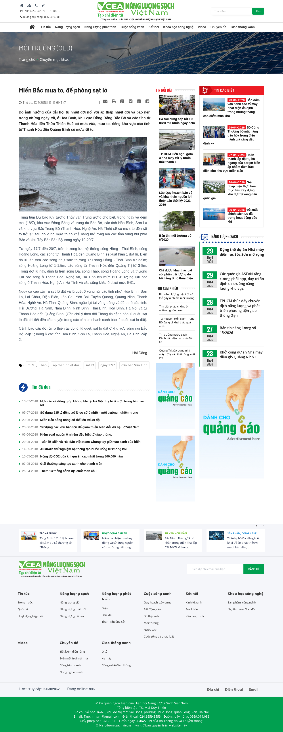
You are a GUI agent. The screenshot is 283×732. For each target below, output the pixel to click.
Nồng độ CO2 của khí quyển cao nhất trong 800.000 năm (81, 456)
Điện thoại (234, 689)
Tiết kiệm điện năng (72, 651)
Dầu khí (106, 615)
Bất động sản (152, 609)
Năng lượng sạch (67, 27)
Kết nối (154, 27)
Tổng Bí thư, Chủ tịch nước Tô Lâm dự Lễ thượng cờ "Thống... (57, 542)
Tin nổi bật (164, 90)
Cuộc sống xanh (132, 27)
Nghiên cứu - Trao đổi (241, 609)
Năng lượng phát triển (100, 27)
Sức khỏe (192, 609)
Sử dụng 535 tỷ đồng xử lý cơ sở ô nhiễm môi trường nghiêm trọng (89, 412)
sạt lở (90, 365)
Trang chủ (27, 59)
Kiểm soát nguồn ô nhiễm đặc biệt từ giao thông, (76, 434)
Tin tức (46, 27)
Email (253, 689)
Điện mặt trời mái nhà (74, 658)
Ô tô (104, 651)
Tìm (258, 11)
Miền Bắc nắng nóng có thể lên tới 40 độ (69, 420)
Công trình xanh (70, 665)
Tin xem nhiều (168, 288)
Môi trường (151, 623)
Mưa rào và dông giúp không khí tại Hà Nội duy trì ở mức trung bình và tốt (92, 403)
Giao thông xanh (243, 27)
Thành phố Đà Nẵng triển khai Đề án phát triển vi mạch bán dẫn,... (243, 542)
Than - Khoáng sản (114, 622)
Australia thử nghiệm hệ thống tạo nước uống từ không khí (83, 449)
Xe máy (106, 658)
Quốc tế (23, 609)
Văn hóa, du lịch (196, 616)
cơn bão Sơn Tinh (134, 365)
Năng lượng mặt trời (73, 609)
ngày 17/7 (107, 365)
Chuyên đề (218, 27)
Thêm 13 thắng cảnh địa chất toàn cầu (68, 471)
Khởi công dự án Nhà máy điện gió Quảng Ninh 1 (241, 354)
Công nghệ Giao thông (116, 665)
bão (43, 365)
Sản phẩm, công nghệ (241, 533)
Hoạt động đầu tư (114, 533)
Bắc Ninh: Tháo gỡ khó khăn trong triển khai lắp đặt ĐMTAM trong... (181, 542)
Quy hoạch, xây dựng (157, 602)
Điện (105, 608)
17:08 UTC (54, 11)
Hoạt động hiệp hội (30, 616)
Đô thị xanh (151, 616)
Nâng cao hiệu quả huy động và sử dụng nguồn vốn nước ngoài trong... (118, 542)
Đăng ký (254, 569)
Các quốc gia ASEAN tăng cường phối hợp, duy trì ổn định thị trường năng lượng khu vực (242, 281)
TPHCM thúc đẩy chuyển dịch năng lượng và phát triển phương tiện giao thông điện (240, 308)
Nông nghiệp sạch (71, 672)
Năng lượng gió (70, 602)
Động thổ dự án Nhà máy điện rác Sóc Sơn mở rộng (242, 252)
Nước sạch (150, 630)
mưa (31, 365)
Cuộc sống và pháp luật (159, 636)
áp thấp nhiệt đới (66, 365)
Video (202, 27)
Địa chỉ (213, 689)
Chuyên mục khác (54, 59)
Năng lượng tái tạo (72, 616)
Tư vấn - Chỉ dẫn (176, 533)
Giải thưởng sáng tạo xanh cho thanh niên (71, 463)
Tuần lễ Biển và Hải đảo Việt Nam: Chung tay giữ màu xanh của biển (90, 442)
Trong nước (48, 533)
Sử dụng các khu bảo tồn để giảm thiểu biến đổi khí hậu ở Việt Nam (90, 427)
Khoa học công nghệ (178, 27)
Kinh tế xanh (194, 602)
